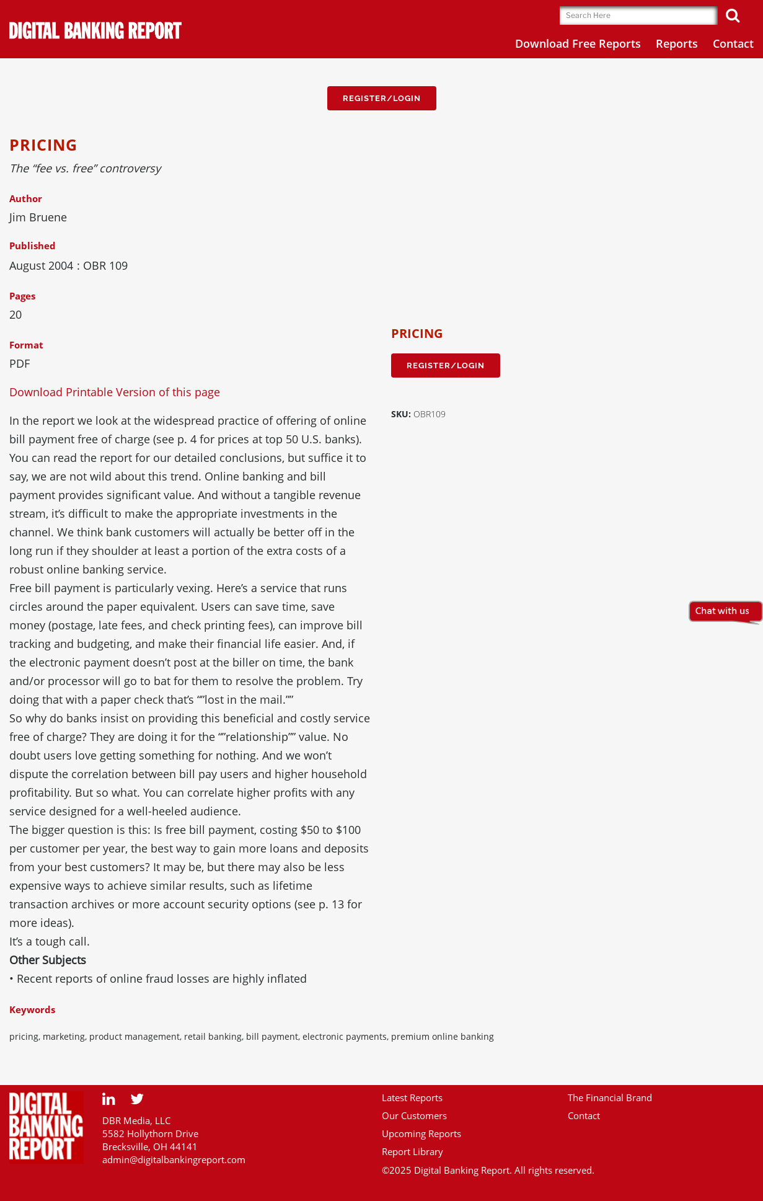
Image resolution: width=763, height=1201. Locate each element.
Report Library (412, 1151)
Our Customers (414, 1115)
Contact (584, 1115)
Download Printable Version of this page (114, 391)
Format (26, 345)
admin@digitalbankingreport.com (173, 1159)
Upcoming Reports (421, 1133)
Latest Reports (412, 1097)
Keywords (32, 1009)
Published (32, 245)
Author (25, 198)
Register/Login (382, 98)
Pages (22, 296)
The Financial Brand (610, 1097)
